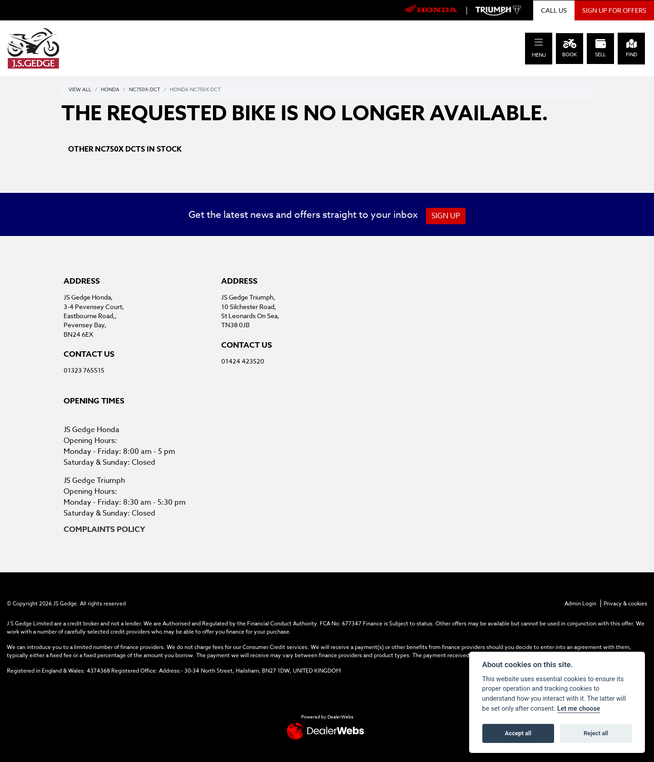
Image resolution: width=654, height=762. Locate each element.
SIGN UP (448, 216)
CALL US (554, 10)
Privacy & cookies (625, 603)
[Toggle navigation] (538, 42)
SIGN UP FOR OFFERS (614, 10)
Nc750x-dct (144, 89)
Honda (110, 89)
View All (80, 89)
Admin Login (580, 603)
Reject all (596, 733)
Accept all (518, 733)
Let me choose (578, 709)
